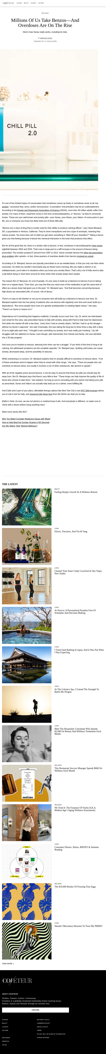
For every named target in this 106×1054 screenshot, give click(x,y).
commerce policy (43, 1023)
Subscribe (35, 1010)
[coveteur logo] (8, 3)
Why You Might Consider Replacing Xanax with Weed (26, 419)
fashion (19, 3)
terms (39, 1030)
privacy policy (42, 1026)
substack (5, 1041)
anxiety (5, 207)
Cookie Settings (43, 1037)
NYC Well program (89, 391)
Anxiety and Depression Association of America (38, 210)
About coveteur (10, 994)
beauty (26, 3)
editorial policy (43, 1019)
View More (8, 963)
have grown (97, 246)
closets (33, 3)
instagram (6, 1037)
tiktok (4, 1045)
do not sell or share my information (51, 1034)
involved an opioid (85, 256)
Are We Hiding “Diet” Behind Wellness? (19, 426)
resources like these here (41, 394)
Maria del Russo (46, 38)
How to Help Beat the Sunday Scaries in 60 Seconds (25, 422)
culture (41, 3)
